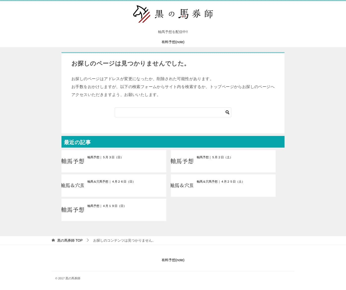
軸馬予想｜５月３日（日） (105, 157)
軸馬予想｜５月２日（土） (214, 157)
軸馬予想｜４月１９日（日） (106, 206)
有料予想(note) (173, 42)
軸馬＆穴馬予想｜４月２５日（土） (220, 181)
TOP (70, 240)
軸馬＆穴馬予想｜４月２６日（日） (111, 181)
